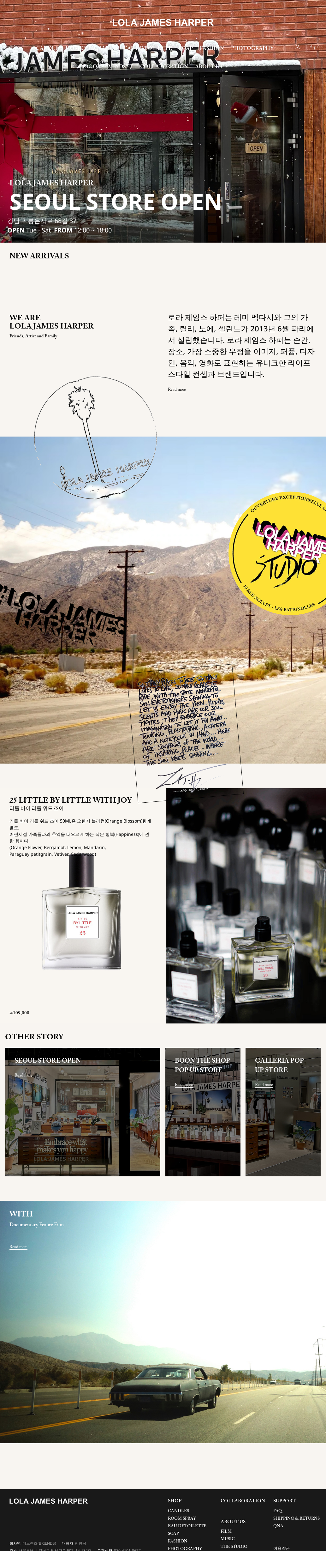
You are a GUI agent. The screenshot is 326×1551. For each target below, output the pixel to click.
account (297, 47)
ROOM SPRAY (182, 1519)
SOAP (186, 48)
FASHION (212, 48)
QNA (278, 1526)
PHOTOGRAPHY (252, 48)
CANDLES (178, 1511)
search (13, 47)
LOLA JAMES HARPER (163, 22)
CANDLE (47, 48)
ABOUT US (208, 66)
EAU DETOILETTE (187, 1526)
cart (312, 47)
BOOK (93, 66)
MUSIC (228, 1539)
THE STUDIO (234, 1547)
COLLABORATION (164, 66)
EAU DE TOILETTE (148, 48)
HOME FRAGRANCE (91, 48)
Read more (177, 389)
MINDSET (120, 66)
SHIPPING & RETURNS (296, 1519)
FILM (226, 1532)
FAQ (277, 1511)
